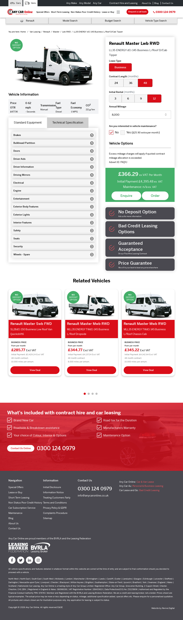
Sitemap (47, 518)
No (117, 132)
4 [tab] (96, 394)
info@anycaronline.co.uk (93, 495)
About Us (146, 3)
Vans (30, 3)
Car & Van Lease (145, 481)
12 (154, 98)
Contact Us (167, 3)
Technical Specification (67, 122)
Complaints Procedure (55, 513)
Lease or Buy (108, 12)
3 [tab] (93, 394)
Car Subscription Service (21, 507)
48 (145, 83)
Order (155, 196)
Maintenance (15, 513)
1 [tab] (85, 394)
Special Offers (43, 12)
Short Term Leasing (60, 12)
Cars (15, 3)
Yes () (143, 132)
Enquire (126, 196)
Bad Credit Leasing (149, 490)
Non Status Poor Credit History (85, 12)
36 (130, 83)
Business (120, 67)
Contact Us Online (21, 448)
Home (23, 31)
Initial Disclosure (52, 487)
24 (116, 83)
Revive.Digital (168, 608)
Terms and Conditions (55, 502)
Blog (156, 3)
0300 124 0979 (164, 12)
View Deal (35, 370)
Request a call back (137, 11)
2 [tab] (89, 394)
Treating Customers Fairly (56, 497)
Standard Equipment (28, 122)
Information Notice (53, 492)
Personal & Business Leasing (147, 486)
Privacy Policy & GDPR (55, 507)
